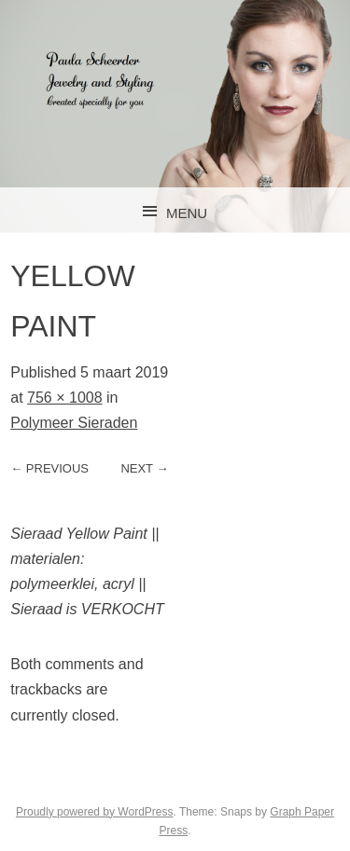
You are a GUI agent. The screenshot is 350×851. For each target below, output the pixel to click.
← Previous (49, 468)
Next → (144, 468)
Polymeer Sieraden (73, 423)
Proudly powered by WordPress (95, 811)
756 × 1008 (65, 397)
